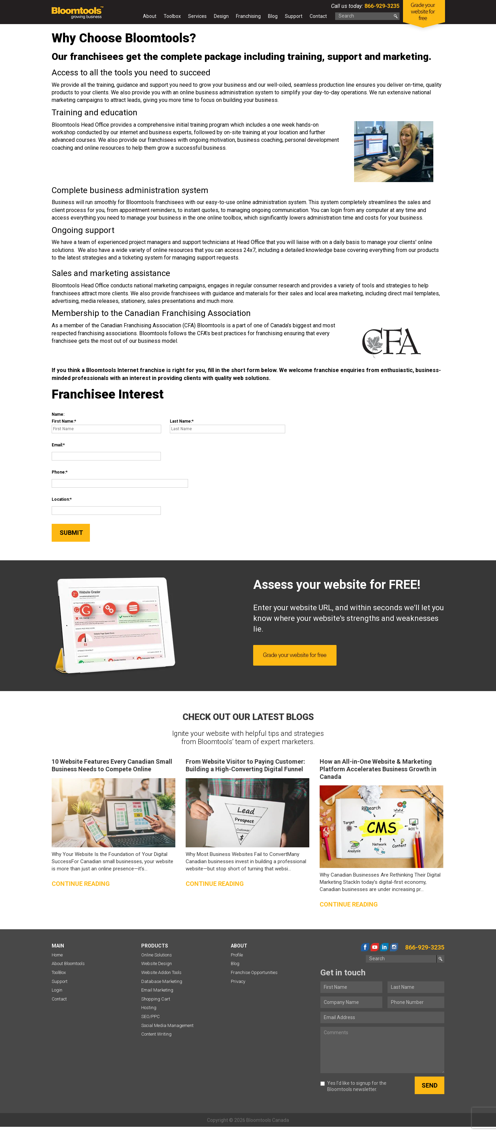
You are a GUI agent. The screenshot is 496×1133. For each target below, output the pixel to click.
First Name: (63, 421)
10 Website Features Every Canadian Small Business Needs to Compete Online (112, 765)
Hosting (148, 1007)
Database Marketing (161, 981)
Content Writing (156, 1034)
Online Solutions (156, 954)
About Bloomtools (68, 963)
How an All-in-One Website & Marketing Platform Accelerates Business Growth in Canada (378, 769)
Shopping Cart (155, 999)
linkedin (384, 947)
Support (293, 16)
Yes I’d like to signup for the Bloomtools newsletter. (353, 1086)
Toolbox (172, 16)
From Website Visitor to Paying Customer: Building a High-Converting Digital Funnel (245, 765)
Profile (237, 954)
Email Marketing (157, 990)
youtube (375, 947)
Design (221, 16)
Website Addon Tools (161, 972)
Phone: (59, 472)
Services (197, 16)
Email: (57, 445)
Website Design (156, 963)
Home (133, 17)
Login (57, 990)
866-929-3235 (381, 6)
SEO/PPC (150, 1016)
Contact (318, 16)
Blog (273, 16)
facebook (365, 947)
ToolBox (59, 972)
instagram (394, 947)
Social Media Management (167, 1025)
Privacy (238, 981)
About (149, 16)
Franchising (248, 16)
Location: (61, 499)
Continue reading (81, 883)
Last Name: (181, 421)
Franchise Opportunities (254, 972)
